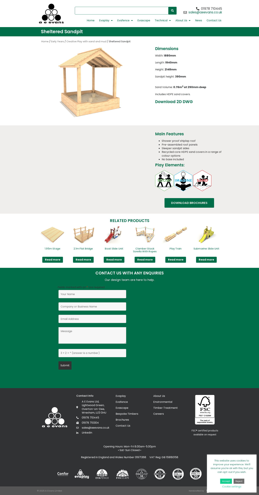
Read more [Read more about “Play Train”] (175, 260)
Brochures (122, 420)
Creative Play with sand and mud (86, 41)
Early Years (57, 41)
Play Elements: (170, 165)
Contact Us (214, 20)
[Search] (172, 11)
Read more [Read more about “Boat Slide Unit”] (114, 260)
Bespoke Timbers (127, 414)
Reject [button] (239, 481)
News (198, 20)
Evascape (143, 20)
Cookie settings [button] (231, 486)
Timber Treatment (165, 408)
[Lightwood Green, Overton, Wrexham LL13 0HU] (166, 337)
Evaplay (106, 20)
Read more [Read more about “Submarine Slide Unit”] (206, 260)
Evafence (125, 20)
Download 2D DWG (174, 101)
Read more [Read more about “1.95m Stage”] (52, 260)
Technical (163, 20)
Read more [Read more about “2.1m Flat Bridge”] (83, 260)
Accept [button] (226, 481)
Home (90, 20)
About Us (182, 20)
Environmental (162, 402)
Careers (158, 414)
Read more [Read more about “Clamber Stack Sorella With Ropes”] (145, 260)
